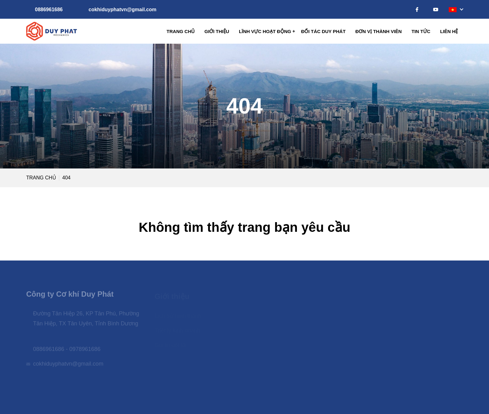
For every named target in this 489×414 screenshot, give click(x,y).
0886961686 (49, 9)
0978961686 (84, 351)
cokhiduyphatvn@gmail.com (122, 9)
